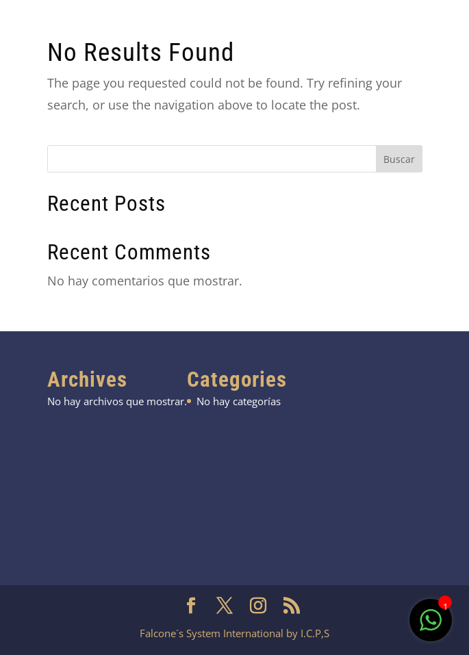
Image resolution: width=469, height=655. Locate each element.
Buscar (399, 159)
